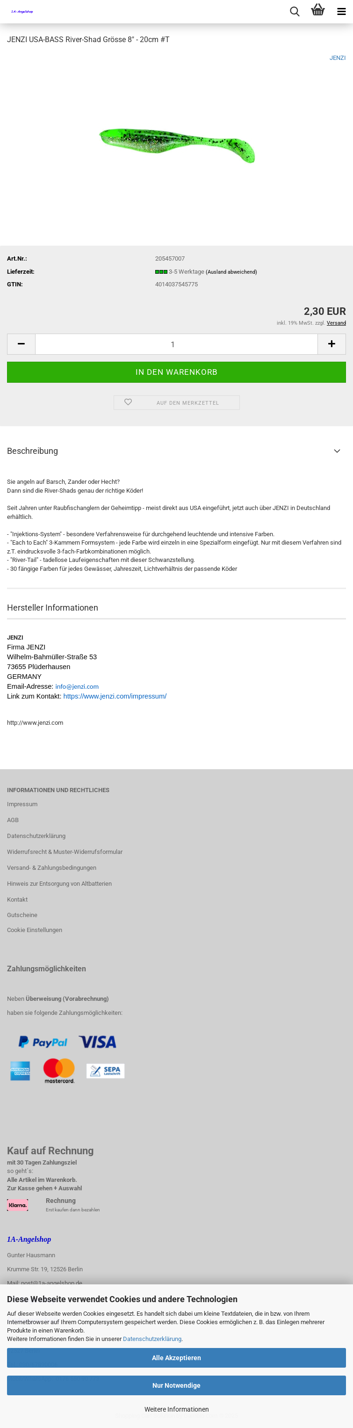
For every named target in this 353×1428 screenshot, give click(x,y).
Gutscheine (22, 914)
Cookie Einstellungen (34, 929)
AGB (13, 819)
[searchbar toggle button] (294, 11)
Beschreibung (32, 451)
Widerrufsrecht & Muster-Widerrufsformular (64, 851)
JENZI (338, 57)
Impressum (22, 804)
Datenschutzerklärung (152, 1338)
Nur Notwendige (176, 1385)
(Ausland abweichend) (231, 272)
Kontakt (17, 899)
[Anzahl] (176, 344)
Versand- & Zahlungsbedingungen (51, 867)
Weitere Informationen (176, 1409)
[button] (21, 344)
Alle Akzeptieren (176, 1358)
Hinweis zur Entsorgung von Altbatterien (59, 883)
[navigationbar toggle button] (341, 11)
